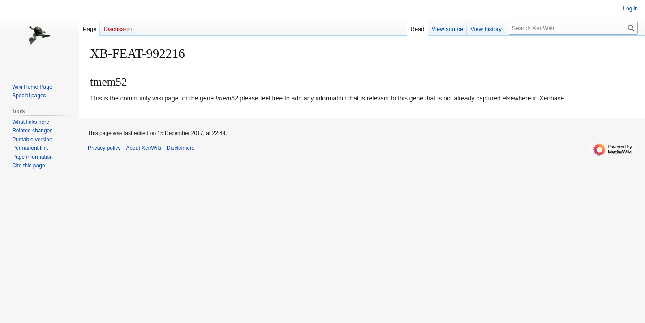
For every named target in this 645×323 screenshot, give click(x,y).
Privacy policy (104, 148)
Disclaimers (180, 148)
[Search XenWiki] (573, 28)
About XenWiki (143, 148)
